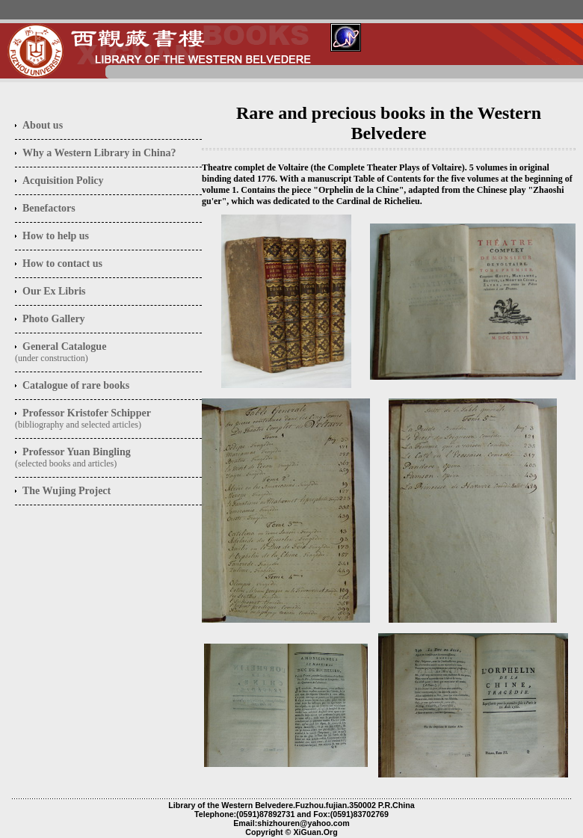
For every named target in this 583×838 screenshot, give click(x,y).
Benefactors (48, 208)
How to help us (55, 235)
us (42, 125)
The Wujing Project (66, 490)
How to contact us (62, 263)
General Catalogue (64, 346)
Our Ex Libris (54, 291)
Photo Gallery (53, 318)
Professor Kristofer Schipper (86, 413)
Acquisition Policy (63, 180)
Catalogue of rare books (75, 385)
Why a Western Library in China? (99, 152)
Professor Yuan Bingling (76, 451)
